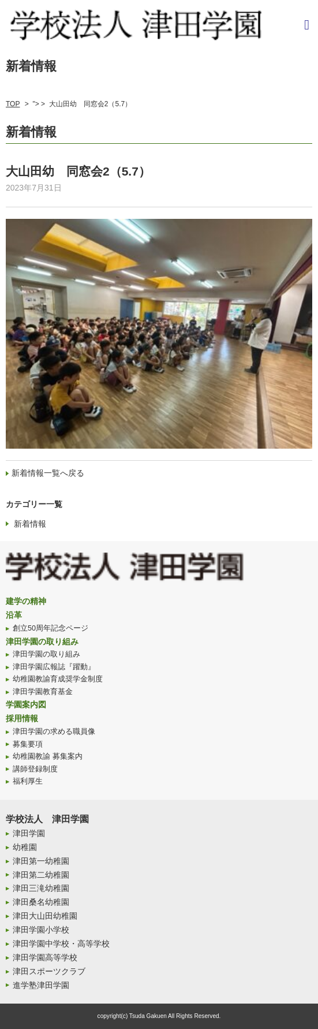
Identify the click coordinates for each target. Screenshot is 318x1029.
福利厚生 (28, 781)
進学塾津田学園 (41, 985)
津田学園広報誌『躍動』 (54, 667)
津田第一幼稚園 (41, 861)
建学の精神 (26, 601)
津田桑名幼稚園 (41, 902)
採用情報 (22, 718)
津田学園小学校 (41, 929)
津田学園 (29, 833)
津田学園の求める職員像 (54, 732)
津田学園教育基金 (43, 692)
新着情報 (30, 523)
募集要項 (28, 744)
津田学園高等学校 (45, 957)
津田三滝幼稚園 (41, 888)
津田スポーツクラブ (49, 971)
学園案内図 (26, 704)
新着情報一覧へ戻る (48, 473)
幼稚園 (25, 847)
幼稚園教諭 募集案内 (48, 756)
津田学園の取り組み (42, 641)
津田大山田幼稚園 (45, 915)
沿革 (14, 615)
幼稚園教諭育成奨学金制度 (58, 679)
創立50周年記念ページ (50, 628)
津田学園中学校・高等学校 (61, 943)
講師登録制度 (35, 769)
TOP (13, 104)
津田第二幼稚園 (41, 874)
